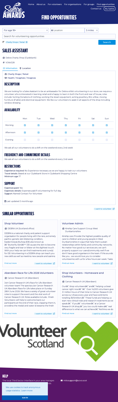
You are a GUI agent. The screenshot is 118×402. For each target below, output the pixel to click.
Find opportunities (106, 4)
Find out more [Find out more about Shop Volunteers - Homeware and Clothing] (68, 313)
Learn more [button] (26, 390)
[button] (26, 42)
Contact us (96, 9)
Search (107, 42)
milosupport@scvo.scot (75, 380)
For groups (89, 4)
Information (10, 68)
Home (31, 4)
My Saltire (109, 9)
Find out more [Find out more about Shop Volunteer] (10, 263)
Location (25, 68)
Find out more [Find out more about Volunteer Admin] (68, 263)
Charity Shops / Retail (18, 74)
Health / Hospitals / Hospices (22, 78)
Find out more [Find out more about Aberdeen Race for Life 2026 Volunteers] (10, 313)
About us (41, 4)
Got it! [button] (25, 398)
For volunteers (55, 4)
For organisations (72, 4)
